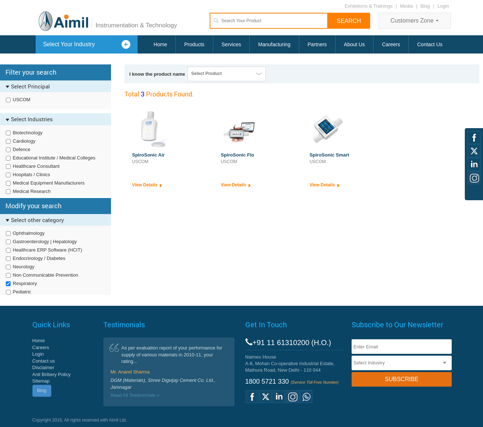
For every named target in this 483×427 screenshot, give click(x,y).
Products (194, 44)
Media (407, 6)
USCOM (21, 99)
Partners (317, 44)
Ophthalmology (28, 233)
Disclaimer (43, 367)
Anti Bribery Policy (51, 374)
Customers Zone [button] (415, 20)
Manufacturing (274, 44)
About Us (354, 44)
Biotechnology (28, 132)
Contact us (43, 361)
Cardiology (24, 141)
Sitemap (41, 381)
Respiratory (25, 283)
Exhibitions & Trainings (369, 6)
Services (231, 44)
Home (160, 44)
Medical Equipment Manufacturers (48, 183)
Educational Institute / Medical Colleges (54, 158)
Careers (391, 44)
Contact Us (429, 44)
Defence (21, 149)
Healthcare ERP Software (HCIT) (47, 250)
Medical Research (32, 191)
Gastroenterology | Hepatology (45, 241)
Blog (425, 6)
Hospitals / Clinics (31, 174)
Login (443, 6)
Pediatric (22, 291)
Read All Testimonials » (135, 395)
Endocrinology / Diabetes (39, 258)
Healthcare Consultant (36, 166)
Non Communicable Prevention (45, 275)
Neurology (23, 266)
